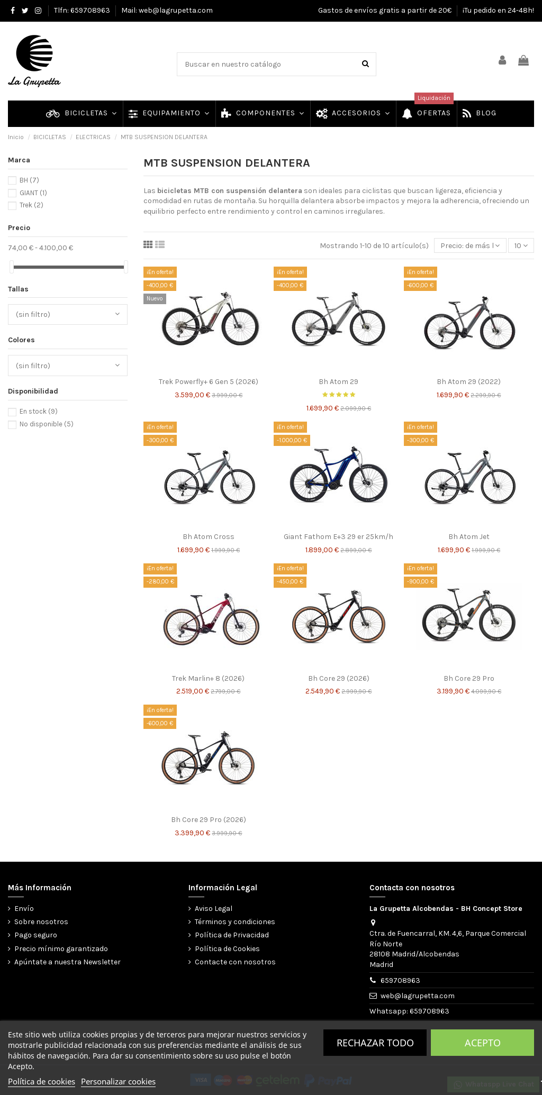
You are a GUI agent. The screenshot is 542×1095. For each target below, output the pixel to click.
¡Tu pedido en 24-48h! (498, 10)
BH (29, 180)
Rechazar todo (375, 1042)
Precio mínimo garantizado (61, 948)
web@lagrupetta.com (418, 995)
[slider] (12, 266)
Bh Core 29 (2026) (338, 678)
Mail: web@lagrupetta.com (167, 10)
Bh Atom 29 (338, 381)
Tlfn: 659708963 (83, 10)
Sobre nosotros (41, 921)
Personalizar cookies (118, 1081)
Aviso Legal (213, 908)
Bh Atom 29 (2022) (469, 381)
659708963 (400, 980)
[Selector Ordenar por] (470, 245)
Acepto (483, 1042)
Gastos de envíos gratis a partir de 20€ (385, 10)
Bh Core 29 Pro (469, 678)
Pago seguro (35, 934)
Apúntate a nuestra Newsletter (67, 961)
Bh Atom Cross (208, 536)
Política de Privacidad (232, 934)
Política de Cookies (227, 948)
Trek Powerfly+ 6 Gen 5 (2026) (208, 381)
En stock (39, 411)
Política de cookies (41, 1081)
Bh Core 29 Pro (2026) (208, 819)
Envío (24, 908)
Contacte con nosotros (235, 961)
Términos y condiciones (235, 921)
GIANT (33, 193)
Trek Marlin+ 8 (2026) (208, 678)
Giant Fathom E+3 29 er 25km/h (338, 536)
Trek (31, 205)
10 (521, 245)
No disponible (47, 424)
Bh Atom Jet (469, 536)
